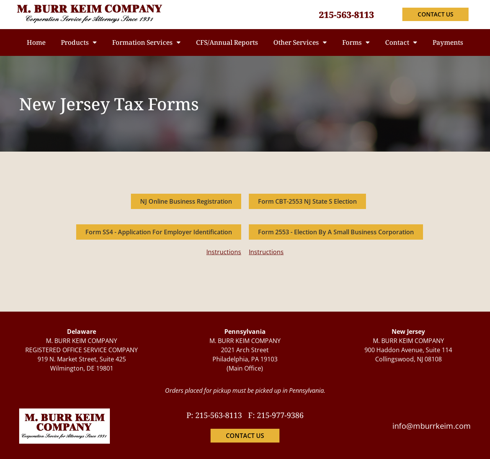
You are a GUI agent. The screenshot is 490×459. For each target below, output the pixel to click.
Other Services (300, 42)
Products (79, 42)
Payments (448, 42)
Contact (401, 42)
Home (36, 42)
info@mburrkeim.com (431, 426)
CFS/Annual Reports (227, 42)
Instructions (223, 252)
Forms (356, 42)
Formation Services (146, 42)
